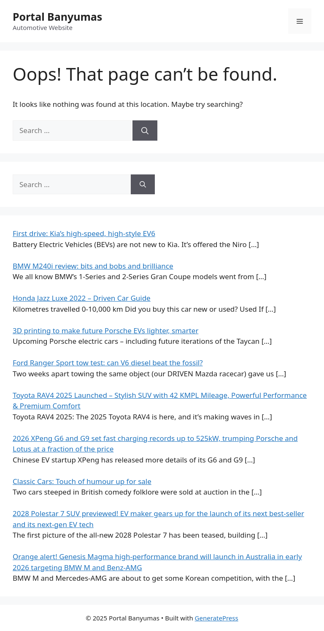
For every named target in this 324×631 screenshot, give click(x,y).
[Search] (144, 130)
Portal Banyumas (57, 16)
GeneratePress (216, 618)
